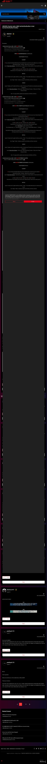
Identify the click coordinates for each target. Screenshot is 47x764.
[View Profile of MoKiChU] (9, 34)
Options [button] (45, 20)
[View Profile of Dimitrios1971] (10, 589)
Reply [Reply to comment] (23, 582)
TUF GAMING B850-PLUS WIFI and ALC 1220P (10, 720)
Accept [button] (32, 201)
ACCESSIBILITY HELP (19, 748)
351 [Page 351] (26, 704)
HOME (8, 748)
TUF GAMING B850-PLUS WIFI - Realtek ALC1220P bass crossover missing (15, 726)
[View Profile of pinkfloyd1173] (10, 631)
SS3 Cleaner (20, 125)
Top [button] (2, 761)
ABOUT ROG (3, 748)
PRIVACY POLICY (18, 753)
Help (42, 5)
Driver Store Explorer (11, 65)
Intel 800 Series (5, 716)
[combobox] (23, 14)
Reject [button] (14, 201)
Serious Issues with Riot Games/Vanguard (10, 732)
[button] (3, 577)
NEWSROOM (12, 748)
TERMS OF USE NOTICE (10, 753)
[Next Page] (29, 704)
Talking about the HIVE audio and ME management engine (12, 737)
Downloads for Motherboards (7, 20)
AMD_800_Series (5, 722)
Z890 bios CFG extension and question (9, 714)
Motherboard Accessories (7, 739)
